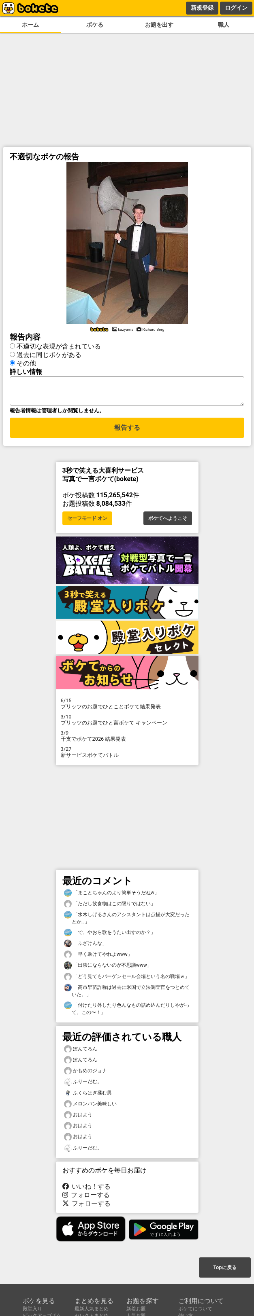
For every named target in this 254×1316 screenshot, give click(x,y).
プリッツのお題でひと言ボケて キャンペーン (127, 722)
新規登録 (202, 7)
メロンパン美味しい (90, 1106)
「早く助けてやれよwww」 (98, 957)
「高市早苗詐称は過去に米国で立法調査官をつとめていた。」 (127, 993)
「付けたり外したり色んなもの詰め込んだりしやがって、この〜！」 (127, 1011)
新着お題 (136, 1309)
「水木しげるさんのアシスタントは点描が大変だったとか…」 (127, 920)
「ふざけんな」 (85, 946)
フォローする (86, 1197)
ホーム (30, 24)
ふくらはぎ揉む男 (88, 1095)
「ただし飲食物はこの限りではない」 (110, 906)
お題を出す (159, 24)
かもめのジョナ (85, 1073)
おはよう (78, 1117)
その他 (26, 362)
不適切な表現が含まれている (59, 345)
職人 (223, 24)
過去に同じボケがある (49, 353)
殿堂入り (32, 1309)
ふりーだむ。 (83, 1084)
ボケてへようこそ (167, 521)
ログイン (236, 7)
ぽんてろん (80, 1051)
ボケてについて (195, 1309)
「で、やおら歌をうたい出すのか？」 (110, 935)
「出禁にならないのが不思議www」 (108, 968)
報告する (127, 431)
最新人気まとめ (92, 1309)
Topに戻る (224, 1268)
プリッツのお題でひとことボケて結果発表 (127, 706)
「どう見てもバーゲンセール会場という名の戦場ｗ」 (127, 979)
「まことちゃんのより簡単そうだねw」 (111, 895)
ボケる (94, 24)
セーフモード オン (87, 521)
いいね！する (86, 1189)
